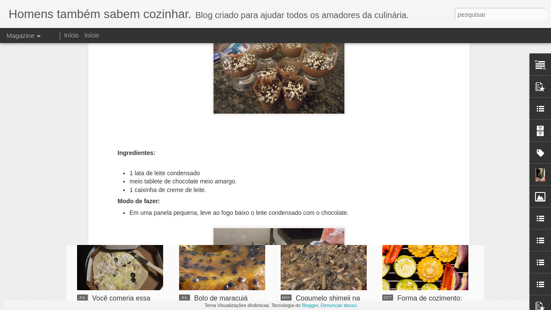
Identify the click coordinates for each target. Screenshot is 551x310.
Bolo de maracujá (221, 298)
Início (71, 35)
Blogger (310, 305)
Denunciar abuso (338, 305)
